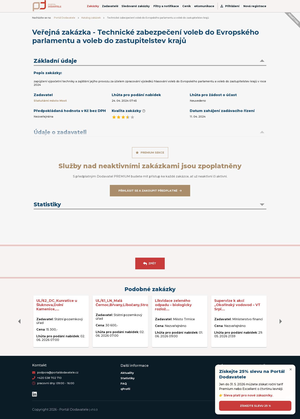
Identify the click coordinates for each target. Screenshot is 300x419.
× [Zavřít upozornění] (290, 369)
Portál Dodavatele (64, 17)
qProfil (125, 389)
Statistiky (128, 378)
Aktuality (127, 373)
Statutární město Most (50, 100)
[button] (150, 61)
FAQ (124, 383)
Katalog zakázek (91, 17)
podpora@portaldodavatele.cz (57, 372)
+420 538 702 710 (49, 378)
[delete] (19, 321)
